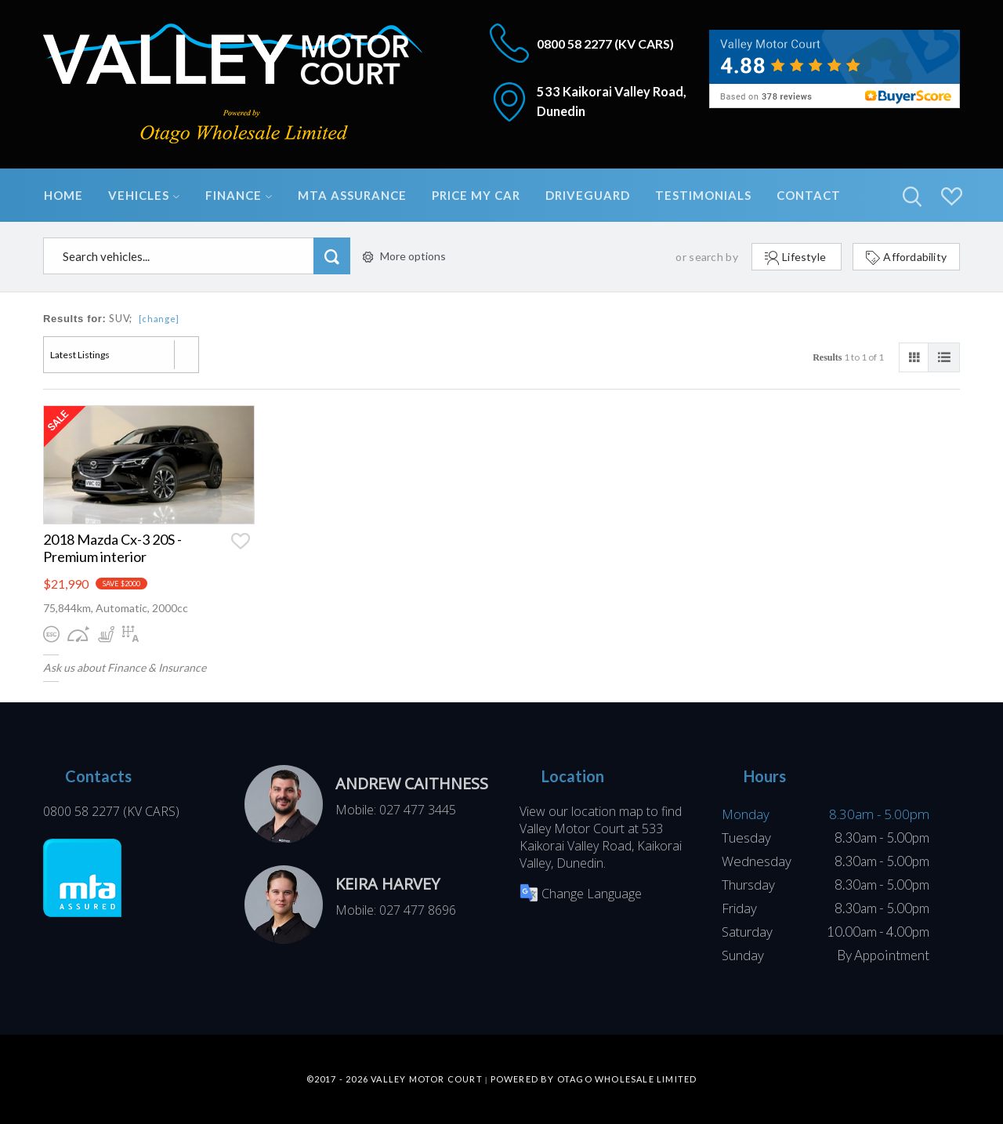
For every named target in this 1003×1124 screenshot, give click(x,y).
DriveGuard (587, 195)
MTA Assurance (352, 195)
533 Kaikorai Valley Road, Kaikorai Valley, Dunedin (601, 846)
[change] (159, 319)
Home (63, 195)
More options (404, 256)
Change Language (581, 893)
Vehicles (144, 195)
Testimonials (703, 195)
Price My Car (476, 195)
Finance (239, 195)
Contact (809, 195)
